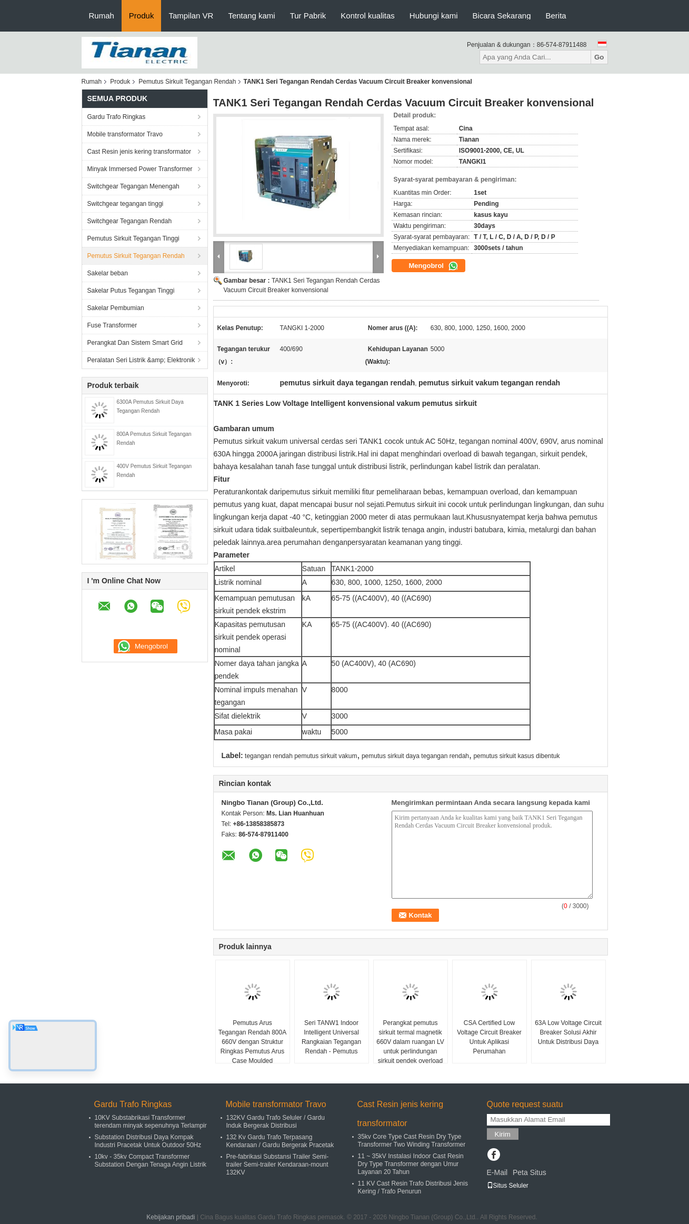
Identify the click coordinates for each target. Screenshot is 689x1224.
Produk (141, 15)
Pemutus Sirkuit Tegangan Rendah (187, 81)
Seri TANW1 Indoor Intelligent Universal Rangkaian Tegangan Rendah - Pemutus (331, 1037)
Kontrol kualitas (368, 15)
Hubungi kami (434, 15)
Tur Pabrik (308, 15)
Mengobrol (433, 266)
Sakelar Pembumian (115, 308)
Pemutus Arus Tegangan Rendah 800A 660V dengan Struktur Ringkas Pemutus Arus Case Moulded (252, 1041)
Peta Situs (529, 1172)
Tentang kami (251, 15)
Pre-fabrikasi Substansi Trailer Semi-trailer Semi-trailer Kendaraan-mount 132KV (277, 1164)
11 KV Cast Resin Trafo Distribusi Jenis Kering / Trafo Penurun (413, 1187)
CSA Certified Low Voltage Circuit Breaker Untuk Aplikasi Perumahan (489, 1037)
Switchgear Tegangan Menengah (133, 186)
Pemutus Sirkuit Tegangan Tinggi (133, 238)
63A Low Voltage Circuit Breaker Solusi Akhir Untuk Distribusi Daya (568, 1032)
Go (599, 57)
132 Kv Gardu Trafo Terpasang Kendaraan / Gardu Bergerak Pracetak (280, 1141)
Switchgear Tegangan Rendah (129, 221)
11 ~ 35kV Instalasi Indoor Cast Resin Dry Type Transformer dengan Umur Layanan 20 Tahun (411, 1164)
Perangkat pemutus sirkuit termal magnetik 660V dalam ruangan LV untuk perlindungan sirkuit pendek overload (410, 1041)
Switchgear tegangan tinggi (125, 203)
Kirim (503, 1134)
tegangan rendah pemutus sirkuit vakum (301, 756)
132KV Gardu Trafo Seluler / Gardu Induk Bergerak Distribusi (275, 1121)
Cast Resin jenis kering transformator (139, 151)
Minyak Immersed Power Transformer (140, 169)
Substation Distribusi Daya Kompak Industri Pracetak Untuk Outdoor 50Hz (148, 1141)
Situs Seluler (507, 1185)
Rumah (101, 15)
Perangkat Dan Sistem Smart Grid (135, 342)
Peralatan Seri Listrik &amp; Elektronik (141, 360)
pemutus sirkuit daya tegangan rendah (415, 756)
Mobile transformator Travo (125, 134)
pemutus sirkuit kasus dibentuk (516, 756)
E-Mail (497, 1172)
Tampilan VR (190, 15)
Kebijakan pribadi (170, 1217)
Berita (555, 15)
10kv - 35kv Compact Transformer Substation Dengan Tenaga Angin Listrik (151, 1160)
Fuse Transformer (112, 325)
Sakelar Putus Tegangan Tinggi (131, 290)
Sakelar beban (107, 273)
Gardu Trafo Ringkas (116, 117)
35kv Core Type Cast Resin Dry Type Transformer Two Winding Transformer (412, 1140)
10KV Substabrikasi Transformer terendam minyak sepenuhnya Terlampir (151, 1121)
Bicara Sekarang (502, 15)
